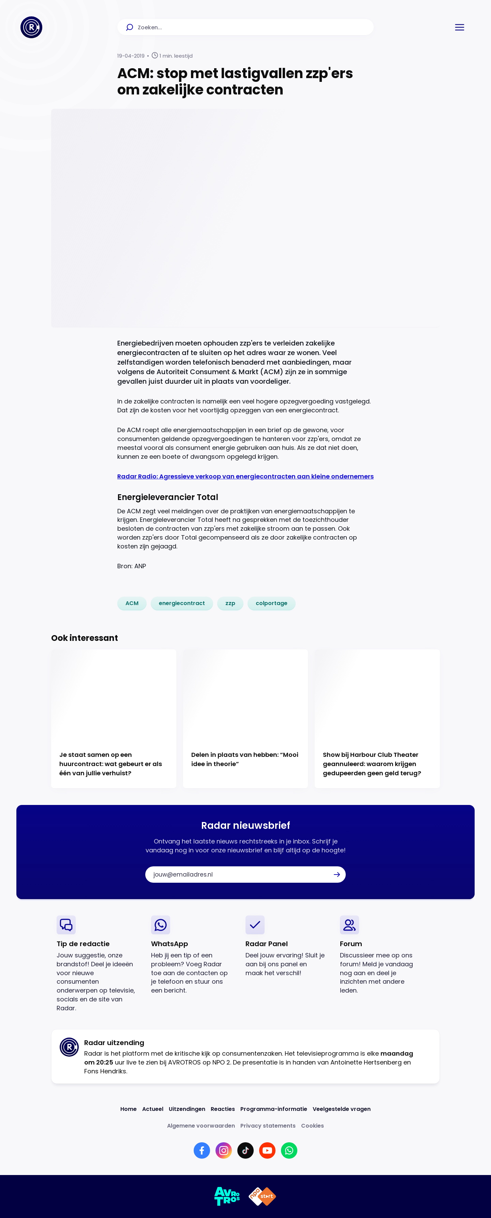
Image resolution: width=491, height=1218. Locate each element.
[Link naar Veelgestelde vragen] (342, 1109)
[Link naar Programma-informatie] (273, 1109)
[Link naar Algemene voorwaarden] (201, 1125)
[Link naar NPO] (262, 1196)
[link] (132, 603)
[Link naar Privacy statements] (268, 1125)
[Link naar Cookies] (312, 1125)
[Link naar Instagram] (223, 1150)
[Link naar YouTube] (267, 1150)
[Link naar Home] (128, 1109)
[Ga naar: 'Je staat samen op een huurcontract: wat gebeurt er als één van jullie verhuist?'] (113, 719)
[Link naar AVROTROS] (227, 1196)
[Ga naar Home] (31, 27)
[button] (460, 27)
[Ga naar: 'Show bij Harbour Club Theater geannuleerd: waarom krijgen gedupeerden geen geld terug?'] (377, 719)
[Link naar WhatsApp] (289, 1150)
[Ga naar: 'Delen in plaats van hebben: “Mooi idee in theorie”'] (245, 719)
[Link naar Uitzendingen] (187, 1109)
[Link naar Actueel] (152, 1109)
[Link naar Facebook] (202, 1150)
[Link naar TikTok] (245, 1150)
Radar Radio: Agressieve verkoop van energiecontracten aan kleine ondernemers (245, 476)
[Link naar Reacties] (223, 1109)
